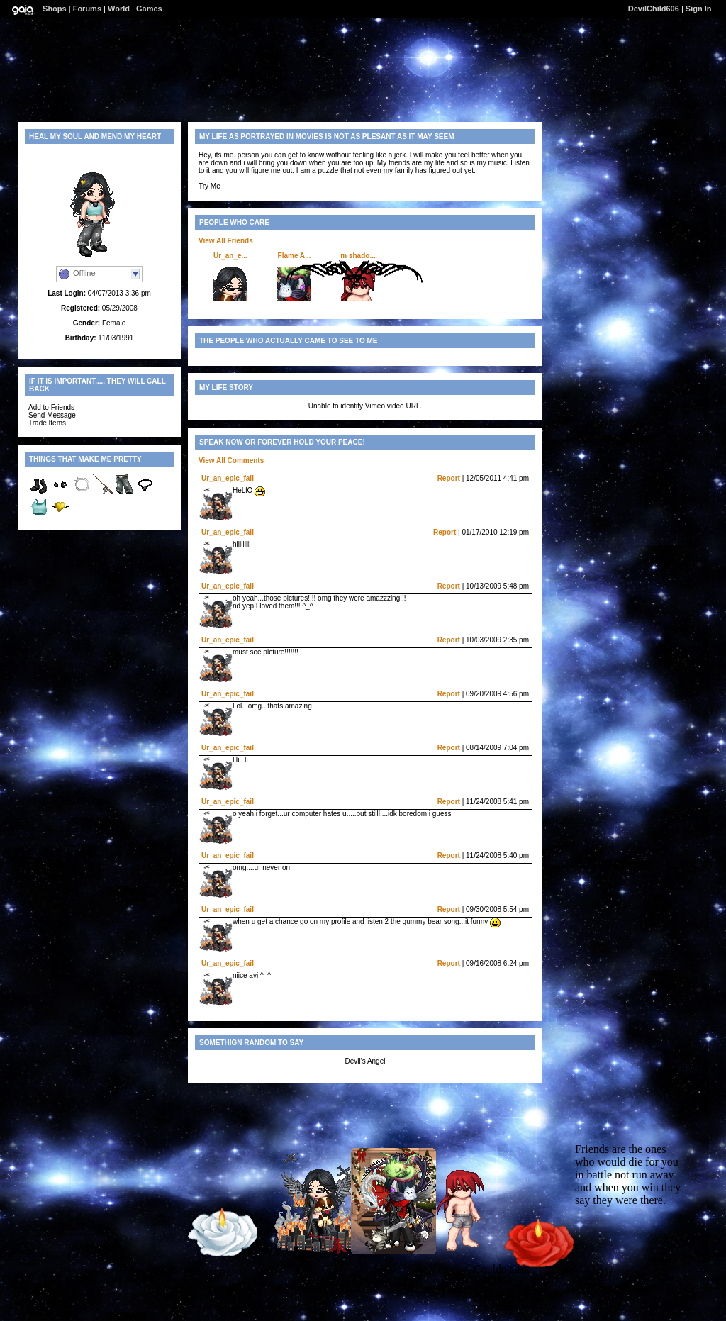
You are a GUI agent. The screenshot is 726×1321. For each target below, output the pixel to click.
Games (149, 8)
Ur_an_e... (230, 256)
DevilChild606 (653, 8)
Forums (87, 8)
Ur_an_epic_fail (227, 478)
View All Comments (231, 460)
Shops (55, 8)
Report (448, 478)
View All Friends (226, 241)
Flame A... (294, 256)
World (119, 8)
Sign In (699, 8)
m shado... (357, 256)
